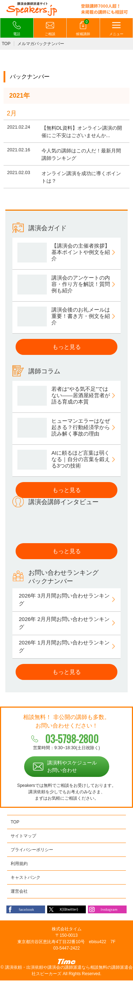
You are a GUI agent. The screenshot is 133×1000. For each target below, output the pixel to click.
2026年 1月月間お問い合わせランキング (64, 646)
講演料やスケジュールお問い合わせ (72, 766)
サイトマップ (23, 835)
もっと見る (66, 347)
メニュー (116, 28)
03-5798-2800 (72, 738)
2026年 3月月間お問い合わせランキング (64, 600)
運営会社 (19, 891)
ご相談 (50, 28)
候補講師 (83, 28)
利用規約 (19, 863)
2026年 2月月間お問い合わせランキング (64, 623)
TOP (6, 43)
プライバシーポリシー (32, 849)
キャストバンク (25, 877)
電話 (16, 28)
